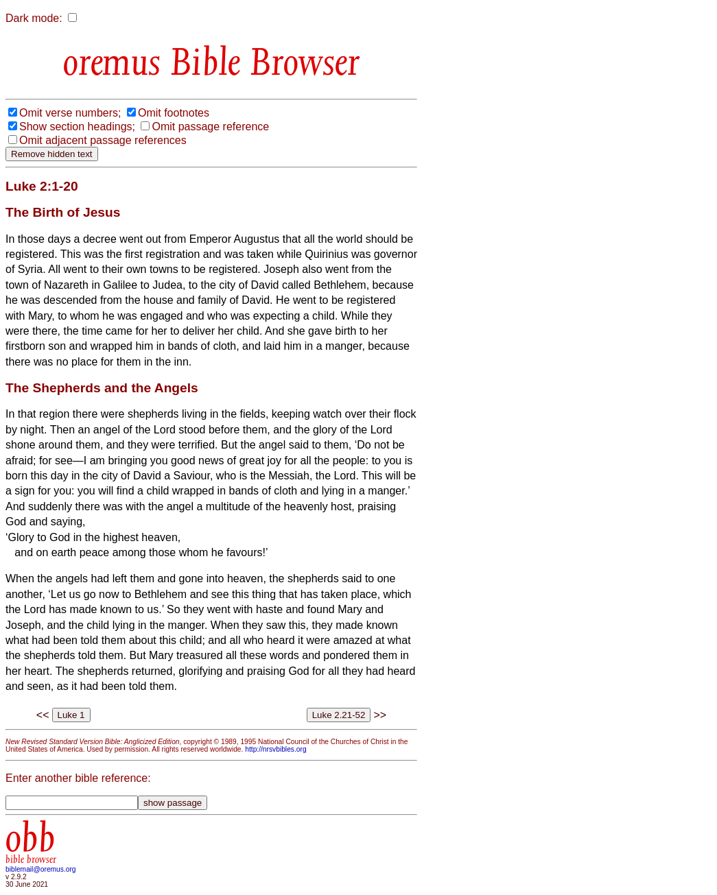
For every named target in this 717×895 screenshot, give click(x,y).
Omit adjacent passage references (103, 140)
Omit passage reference (210, 126)
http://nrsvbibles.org (275, 749)
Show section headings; (77, 126)
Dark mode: (33, 18)
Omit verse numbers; (70, 113)
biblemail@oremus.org (40, 869)
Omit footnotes (173, 113)
